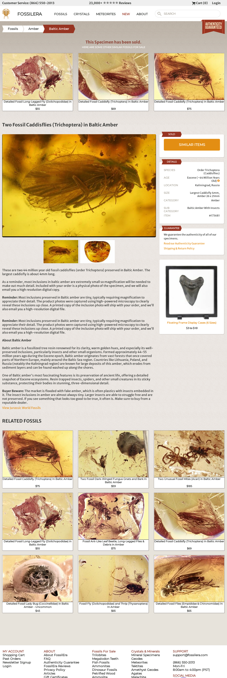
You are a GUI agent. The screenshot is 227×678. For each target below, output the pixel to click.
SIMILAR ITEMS (192, 145)
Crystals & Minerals (145, 651)
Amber (215, 200)
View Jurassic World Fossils (21, 408)
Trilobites (99, 655)
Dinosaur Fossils (104, 670)
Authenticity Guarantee (61, 662)
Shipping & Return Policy (179, 248)
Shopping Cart (14, 655)
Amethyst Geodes (144, 670)
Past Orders (12, 659)
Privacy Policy (54, 670)
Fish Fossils (100, 662)
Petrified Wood (103, 673)
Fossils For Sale (103, 651)
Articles (49, 673)
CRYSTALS (81, 14)
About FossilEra (55, 655)
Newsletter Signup (17, 662)
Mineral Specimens (145, 655)
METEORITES (106, 14)
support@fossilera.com (190, 655)
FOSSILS (60, 14)
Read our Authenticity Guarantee (184, 243)
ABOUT (142, 14)
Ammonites (101, 666)
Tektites (137, 666)
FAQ (47, 659)
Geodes (137, 659)
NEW (126, 14)
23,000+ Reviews (110, 3)
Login (216, 3)
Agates (136, 673)
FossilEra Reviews (57, 666)
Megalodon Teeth (105, 659)
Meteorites (139, 662)
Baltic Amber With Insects (203, 208)
